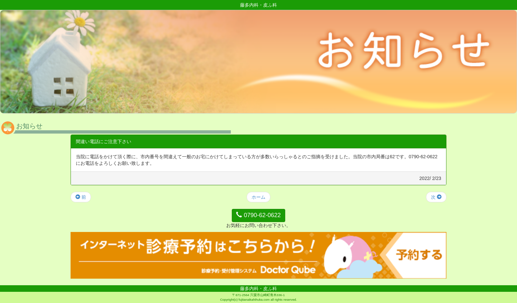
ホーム (258, 197)
